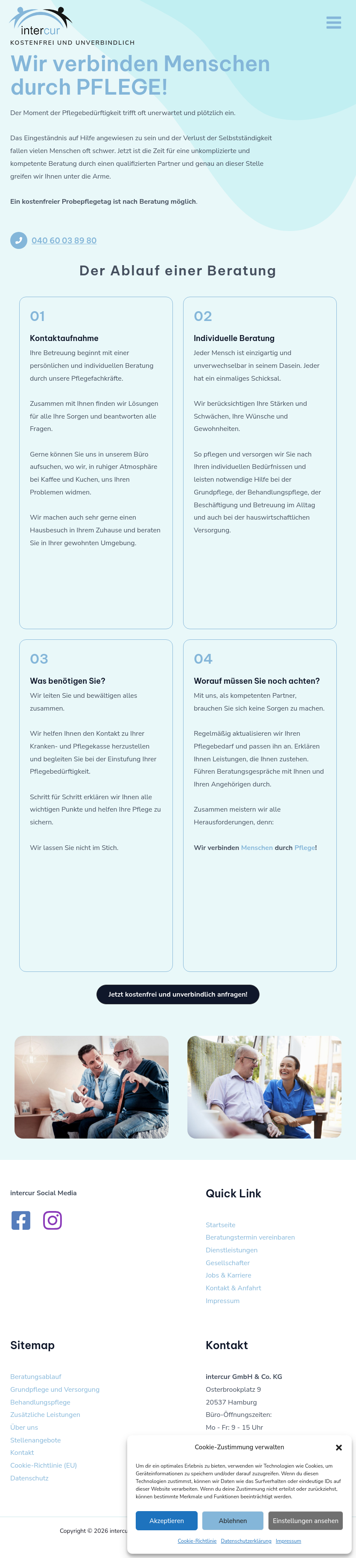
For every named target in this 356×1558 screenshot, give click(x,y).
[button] (339, 1447)
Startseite (221, 1225)
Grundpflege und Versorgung (54, 1389)
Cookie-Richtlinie (197, 1541)
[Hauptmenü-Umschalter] (333, 22)
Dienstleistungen (232, 1250)
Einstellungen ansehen (305, 1521)
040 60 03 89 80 (64, 241)
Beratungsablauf (35, 1377)
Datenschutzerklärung (246, 1541)
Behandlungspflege (40, 1402)
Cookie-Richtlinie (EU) (43, 1465)
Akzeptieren (166, 1521)
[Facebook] (21, 1220)
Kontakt (22, 1452)
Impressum (288, 1541)
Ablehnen (233, 1521)
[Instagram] (52, 1220)
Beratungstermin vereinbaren (250, 1237)
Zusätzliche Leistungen (45, 1414)
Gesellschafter (228, 1263)
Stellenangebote (35, 1440)
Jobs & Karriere (228, 1275)
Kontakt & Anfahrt (233, 1288)
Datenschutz (29, 1478)
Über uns (24, 1427)
